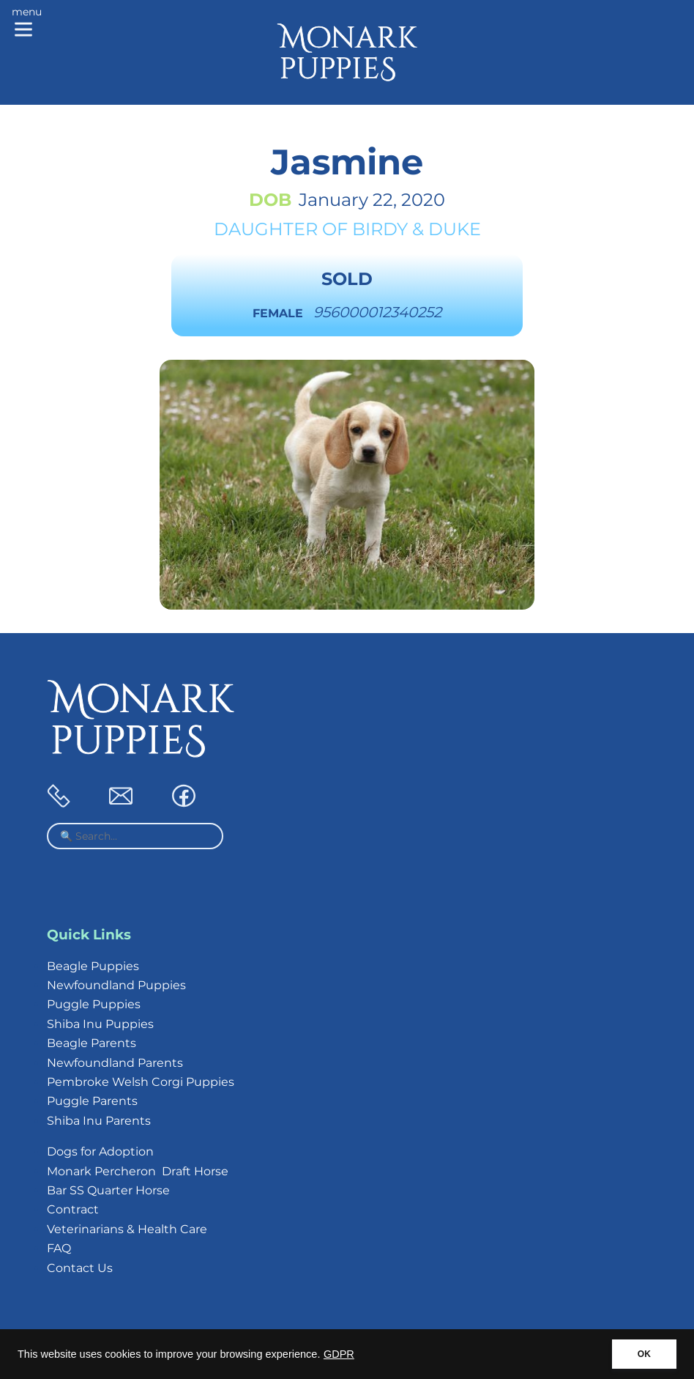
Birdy (380, 229)
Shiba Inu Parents (99, 1121)
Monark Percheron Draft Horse (137, 1171)
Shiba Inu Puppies (100, 1024)
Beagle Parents (91, 1043)
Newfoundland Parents (115, 1063)
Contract (73, 1209)
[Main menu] (26, 23)
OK (644, 1354)
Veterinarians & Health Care (127, 1229)
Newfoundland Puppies (116, 985)
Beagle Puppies (93, 966)
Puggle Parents (92, 1101)
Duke (454, 229)
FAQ (59, 1248)
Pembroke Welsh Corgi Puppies (140, 1082)
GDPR (339, 1354)
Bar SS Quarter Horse (108, 1190)
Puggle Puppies (94, 1004)
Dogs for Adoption (100, 1151)
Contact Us (80, 1268)
